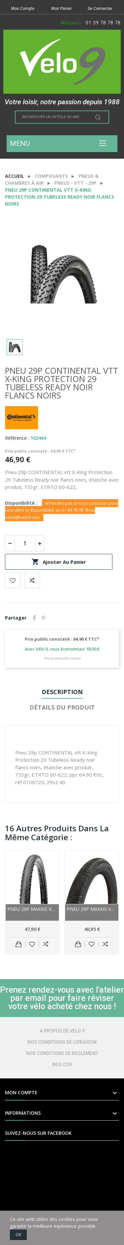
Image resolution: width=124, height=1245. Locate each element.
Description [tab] (62, 692)
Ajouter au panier (58, 562)
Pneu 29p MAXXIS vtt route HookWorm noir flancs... (92, 909)
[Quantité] (25, 543)
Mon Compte (22, 8)
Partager (34, 618)
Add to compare (32, 580)
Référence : (17, 438)
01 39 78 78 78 (103, 22)
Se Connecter (100, 8)
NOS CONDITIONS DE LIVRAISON (62, 1042)
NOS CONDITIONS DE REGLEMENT (62, 1053)
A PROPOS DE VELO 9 (62, 1031)
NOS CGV (62, 1064)
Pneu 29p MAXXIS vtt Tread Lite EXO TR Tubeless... (32, 909)
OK (18, 1234)
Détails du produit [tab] (62, 707)
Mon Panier (61, 8)
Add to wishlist (13, 580)
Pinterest (43, 618)
